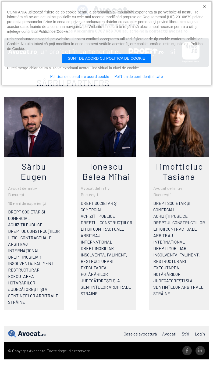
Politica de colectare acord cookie (79, 76)
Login (200, 333)
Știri (185, 333)
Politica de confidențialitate (139, 76)
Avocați (169, 333)
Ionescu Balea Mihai (106, 171)
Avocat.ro (27, 334)
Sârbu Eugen (34, 171)
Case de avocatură (140, 333)
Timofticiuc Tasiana (179, 171)
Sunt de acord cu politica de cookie (106, 58)
